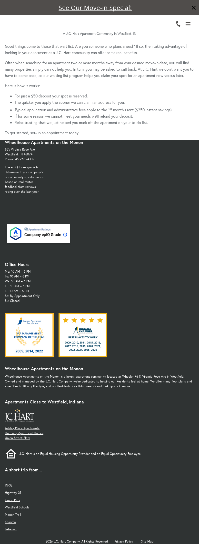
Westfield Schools (17, 507)
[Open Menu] (188, 24)
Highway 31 (13, 493)
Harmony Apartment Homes (24, 433)
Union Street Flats (17, 438)
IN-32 (8, 485)
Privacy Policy (123, 541)
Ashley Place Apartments (22, 428)
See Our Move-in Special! (95, 7)
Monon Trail (13, 515)
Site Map (147, 541)
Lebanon (11, 529)
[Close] (194, 8)
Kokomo (10, 522)
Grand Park (12, 500)
